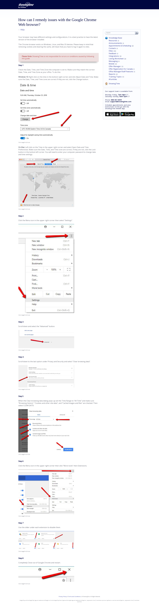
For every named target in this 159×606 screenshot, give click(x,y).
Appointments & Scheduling (120, 46)
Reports (112, 74)
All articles (113, 79)
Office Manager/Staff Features (121, 71)
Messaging (113, 61)
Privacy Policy (63, 596)
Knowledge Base (115, 38)
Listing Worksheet (116, 58)
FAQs (111, 51)
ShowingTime (114, 83)
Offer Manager (115, 66)
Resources (113, 40)
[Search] (136, 32)
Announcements (115, 43)
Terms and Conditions (74, 596)
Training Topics (115, 77)
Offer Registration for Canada (121, 69)
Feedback (112, 53)
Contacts (112, 48)
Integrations (114, 56)
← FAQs (21, 29)
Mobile (111, 64)
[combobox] (120, 33)
